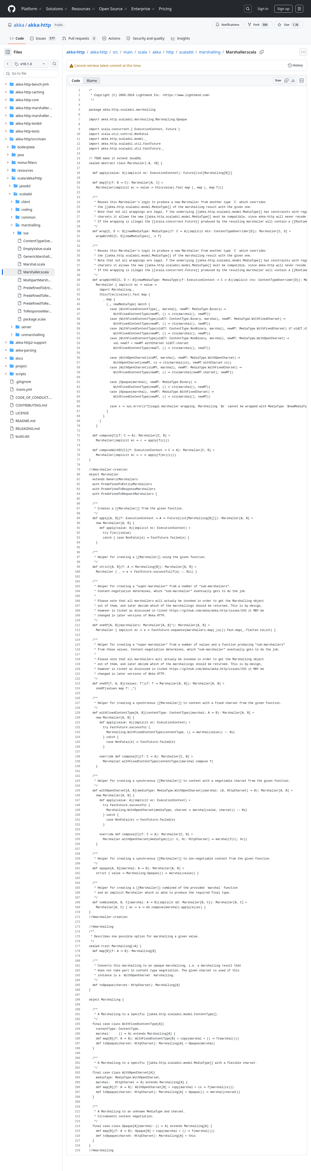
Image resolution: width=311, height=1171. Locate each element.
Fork (258, 24)
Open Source (113, 8)
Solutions (57, 8)
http (185, 52)
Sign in (263, 8)
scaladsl (202, 52)
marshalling (225, 52)
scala (158, 52)
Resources (83, 8)
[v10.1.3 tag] (37, 64)
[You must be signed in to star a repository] (288, 24)
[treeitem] (37, 272)
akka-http (39, 25)
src (131, 52)
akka (19, 25)
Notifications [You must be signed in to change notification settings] (227, 25)
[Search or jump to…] (247, 8)
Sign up (283, 8)
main (143, 52)
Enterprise (143, 8)
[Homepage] (12, 9)
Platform (31, 8)
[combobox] (41, 73)
